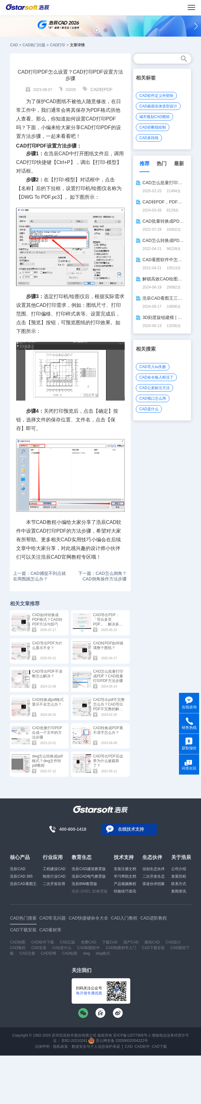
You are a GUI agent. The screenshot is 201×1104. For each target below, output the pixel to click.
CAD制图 (17, 942)
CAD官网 (48, 953)
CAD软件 (142, 1046)
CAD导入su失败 (152, 367)
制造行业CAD (54, 876)
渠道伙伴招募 (153, 884)
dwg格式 (103, 953)
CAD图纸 (56, 101)
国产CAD (131, 942)
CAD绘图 (69, 953)
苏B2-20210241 (74, 1040)
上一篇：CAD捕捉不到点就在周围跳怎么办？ (39, 576)
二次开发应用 (54, 884)
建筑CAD (152, 942)
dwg (86, 953)
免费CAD (88, 942)
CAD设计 (173, 942)
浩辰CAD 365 (21, 876)
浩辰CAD (17, 869)
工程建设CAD (54, 869)
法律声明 (42, 1046)
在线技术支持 (131, 829)
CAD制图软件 (88, 948)
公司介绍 (178, 869)
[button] (96, 30)
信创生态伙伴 (153, 869)
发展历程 (178, 876)
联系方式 (178, 884)
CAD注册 (27, 953)
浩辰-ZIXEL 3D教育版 (90, 891)
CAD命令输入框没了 (156, 377)
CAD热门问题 (34, 45)
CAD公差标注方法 (154, 388)
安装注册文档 (125, 869)
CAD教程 (17, 948)
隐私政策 (60, 1046)
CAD (14, 45)
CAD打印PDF (31, 145)
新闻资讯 (178, 891)
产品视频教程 (125, 884)
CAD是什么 (148, 409)
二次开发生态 (153, 876)
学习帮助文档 (125, 876)
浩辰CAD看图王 (23, 884)
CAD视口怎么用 (152, 398)
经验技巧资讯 (125, 891)
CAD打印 (57, 45)
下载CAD (109, 942)
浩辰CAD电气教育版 (88, 876)
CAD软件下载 (42, 942)
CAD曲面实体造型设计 (158, 106)
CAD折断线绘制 (152, 127)
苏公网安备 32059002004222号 (118, 1040)
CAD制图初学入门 (121, 948)
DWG (27, 197)
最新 (179, 163)
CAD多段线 (148, 138)
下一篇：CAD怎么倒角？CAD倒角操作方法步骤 (102, 576)
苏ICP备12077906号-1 (131, 1035)
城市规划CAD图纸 (154, 117)
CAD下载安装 (153, 948)
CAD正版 (67, 942)
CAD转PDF (101, 89)
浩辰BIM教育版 (84, 884)
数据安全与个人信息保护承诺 (96, 1046)
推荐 (145, 163)
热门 (162, 163)
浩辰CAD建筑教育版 (88, 869)
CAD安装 (39, 948)
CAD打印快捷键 (33, 162)
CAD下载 (159, 1046)
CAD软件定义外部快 (156, 95)
